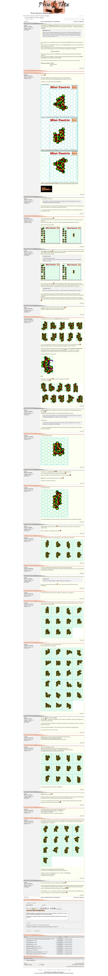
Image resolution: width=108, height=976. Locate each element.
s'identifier (41, 17)
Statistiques (49, 969)
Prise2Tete (40, 969)
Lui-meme (26, 218)
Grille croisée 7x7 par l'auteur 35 (33, 953)
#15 (24, 575)
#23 (24, 807)
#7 (24, 316)
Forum (42, 21)
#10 (24, 469)
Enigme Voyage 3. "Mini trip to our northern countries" (38, 938)
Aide (61, 908)
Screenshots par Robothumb (78, 964)
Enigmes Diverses (49, 21)
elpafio (25, 74)
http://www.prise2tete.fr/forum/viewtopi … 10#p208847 (52, 810)
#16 (24, 590)
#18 (24, 642)
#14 (24, 565)
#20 (24, 734)
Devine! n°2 (28, 950)
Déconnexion (81, 15)
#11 (24, 485)
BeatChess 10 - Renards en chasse (34, 951)
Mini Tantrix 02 (29, 942)
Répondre (82, 68)
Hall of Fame (64, 969)
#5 (24, 248)
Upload (57, 908)
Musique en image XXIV (31, 948)
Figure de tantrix (30, 960)
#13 (24, 535)
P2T (76, 963)
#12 (24, 524)
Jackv (25, 25)
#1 (24, 23)
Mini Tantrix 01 (57, 21)
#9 (24, 433)
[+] (83, 19)
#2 (24, 72)
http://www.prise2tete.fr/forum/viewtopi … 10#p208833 (52, 749)
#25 (24, 880)
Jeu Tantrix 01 (29, 940)
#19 (24, 715)
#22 (24, 791)
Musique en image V (30, 946)
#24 (24, 818)
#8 (24, 408)
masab (25, 435)
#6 (24, 305)
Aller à (34, 964)
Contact (69, 969)
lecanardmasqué (28, 318)
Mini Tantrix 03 (29, 944)
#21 (24, 745)
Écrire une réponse (79, 21)
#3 (24, 196)
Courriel (51, 905)
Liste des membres (56, 969)
